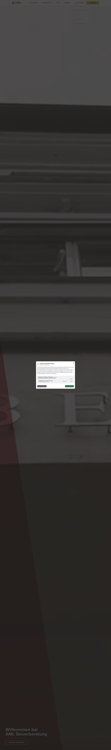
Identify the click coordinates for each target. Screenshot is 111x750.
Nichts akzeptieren (42, 386)
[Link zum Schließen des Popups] (73, 363)
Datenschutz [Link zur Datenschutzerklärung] (47, 365)
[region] (55, 380)
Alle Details (65, 381)
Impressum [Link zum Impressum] (42, 365)
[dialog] (55, 375)
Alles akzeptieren (69, 386)
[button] (69, 379)
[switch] (71, 379)
